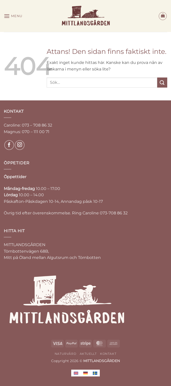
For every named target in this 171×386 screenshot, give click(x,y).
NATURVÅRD (65, 354)
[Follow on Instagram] (20, 145)
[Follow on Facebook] (9, 145)
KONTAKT (108, 354)
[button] (13, 16)
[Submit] (162, 82)
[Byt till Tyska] (85, 373)
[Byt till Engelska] (76, 373)
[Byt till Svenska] (95, 373)
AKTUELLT (88, 354)
